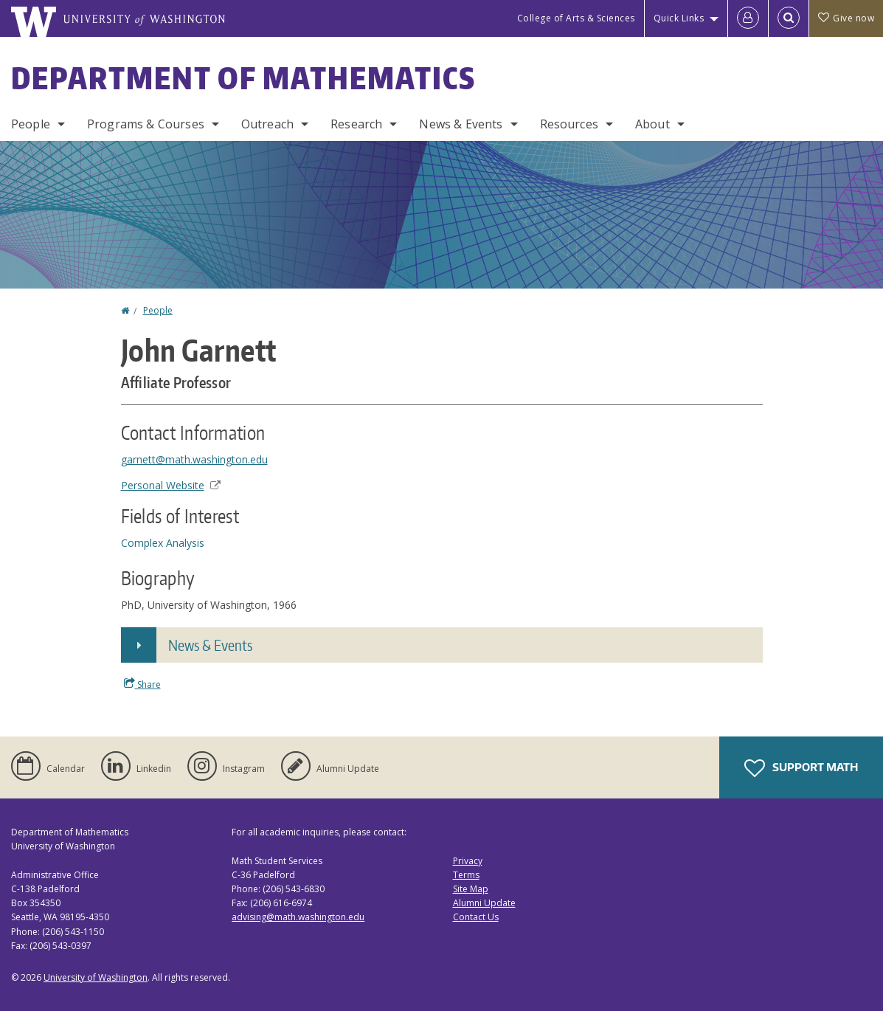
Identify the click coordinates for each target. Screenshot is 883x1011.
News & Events (460, 124)
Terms (466, 875)
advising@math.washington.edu (298, 917)
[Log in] (748, 18)
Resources (569, 124)
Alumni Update (484, 903)
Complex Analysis (162, 543)
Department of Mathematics (243, 78)
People (30, 124)
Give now (846, 18)
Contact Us (476, 917)
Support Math (801, 768)
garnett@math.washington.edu (194, 459)
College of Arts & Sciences (576, 18)
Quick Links (679, 18)
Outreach (267, 124)
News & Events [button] (210, 645)
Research (356, 124)
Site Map (470, 889)
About (652, 124)
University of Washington (96, 977)
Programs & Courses (145, 124)
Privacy (467, 861)
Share (142, 684)
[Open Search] (788, 18)
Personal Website (171, 485)
